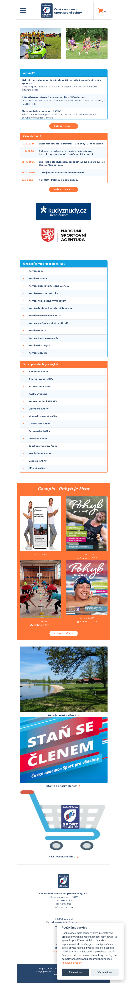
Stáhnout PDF (88, 558)
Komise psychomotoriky (43, 293)
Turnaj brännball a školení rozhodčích (61, 172)
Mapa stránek (45, 968)
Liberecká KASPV (39, 408)
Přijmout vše (75, 972)
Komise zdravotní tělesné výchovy (49, 286)
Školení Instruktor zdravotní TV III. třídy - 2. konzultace (71, 143)
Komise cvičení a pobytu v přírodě (48, 323)
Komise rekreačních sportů (45, 315)
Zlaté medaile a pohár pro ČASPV (41, 111)
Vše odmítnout (105, 972)
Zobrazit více (64, 126)
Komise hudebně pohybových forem (50, 308)
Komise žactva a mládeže (44, 338)
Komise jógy (36, 271)
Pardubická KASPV (39, 431)
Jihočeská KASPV (39, 371)
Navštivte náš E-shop (61, 856)
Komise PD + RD (38, 330)
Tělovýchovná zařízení (62, 715)
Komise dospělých (39, 345)
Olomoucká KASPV (39, 423)
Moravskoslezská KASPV (43, 416)
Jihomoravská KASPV (41, 379)
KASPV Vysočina (38, 394)
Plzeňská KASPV (38, 438)
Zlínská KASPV (37, 468)
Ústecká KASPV (38, 461)
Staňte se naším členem (61, 786)
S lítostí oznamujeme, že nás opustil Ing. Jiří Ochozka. (53, 97)
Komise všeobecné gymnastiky (47, 301)
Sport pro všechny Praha (43, 446)
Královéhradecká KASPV (43, 401)
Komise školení (38, 278)
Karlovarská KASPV (40, 386)
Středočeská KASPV (40, 453)
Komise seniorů (38, 353)
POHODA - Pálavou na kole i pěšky (58, 180)
